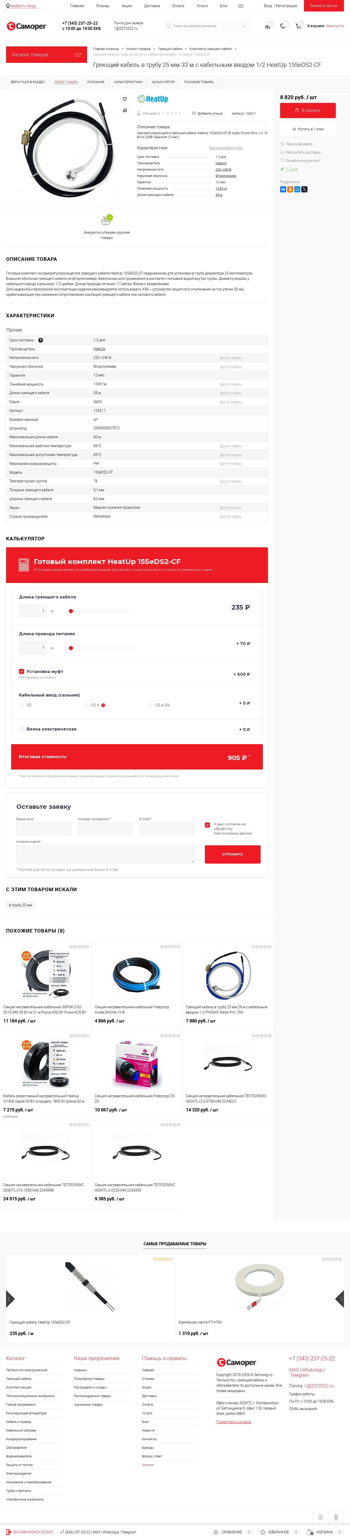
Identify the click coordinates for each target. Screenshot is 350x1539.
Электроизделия (18, 1473)
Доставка (152, 6)
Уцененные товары (88, 1404)
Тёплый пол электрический (26, 1370)
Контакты (149, 1439)
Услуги (202, 6)
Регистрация (286, 6)
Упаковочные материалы (25, 1499)
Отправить (232, 854)
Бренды (148, 1448)
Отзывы (103, 6)
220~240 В (223, 169)
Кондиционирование (21, 1439)
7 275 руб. (45, 1113)
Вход (268, 6)
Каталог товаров (46, 54)
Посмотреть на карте (233, 1422)
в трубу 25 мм (20, 905)
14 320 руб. (228, 1113)
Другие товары (231, 358)
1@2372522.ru (319, 1385)
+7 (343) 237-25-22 (75, 1532)
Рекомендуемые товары (92, 1396)
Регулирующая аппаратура (26, 1413)
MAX (294, 1369)
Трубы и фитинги (18, 1491)
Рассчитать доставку (300, 152)
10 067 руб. (137, 1113)
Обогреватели (16, 1448)
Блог (224, 6)
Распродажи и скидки (90, 1387)
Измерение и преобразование (28, 1482)
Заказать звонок (324, 6)
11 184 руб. (45, 1024)
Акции (127, 6)
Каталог (148, 1465)
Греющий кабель (18, 1379)
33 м (219, 195)
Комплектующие (18, 1387)
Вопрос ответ (152, 1456)
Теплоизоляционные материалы (30, 1396)
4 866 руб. (137, 1024)
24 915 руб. (45, 1202)
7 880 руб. (228, 1024)
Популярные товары (89, 1379)
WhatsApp (312, 1369)
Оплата (178, 6)
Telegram (299, 1375)
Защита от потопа (19, 1465)
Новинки (80, 1370)
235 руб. (21, 1333)
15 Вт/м (221, 188)
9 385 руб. (137, 1202)
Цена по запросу (196, 1333)
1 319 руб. (109, 1333)
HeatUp (221, 163)
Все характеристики (225, 148)
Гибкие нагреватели (21, 1404)
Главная (77, 6)
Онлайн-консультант (300, 161)
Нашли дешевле (296, 144)
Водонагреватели (19, 1456)
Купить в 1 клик (308, 129)
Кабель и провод (18, 1422)
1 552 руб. (276, 1333)
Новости (148, 1430)
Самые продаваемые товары (175, 1244)
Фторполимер (226, 176)
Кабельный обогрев (21, 1430)
